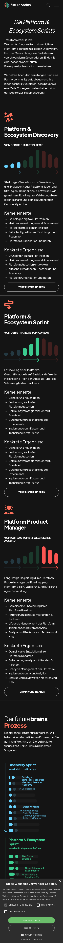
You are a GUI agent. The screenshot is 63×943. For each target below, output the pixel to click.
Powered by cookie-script (31, 939)
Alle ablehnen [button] (31, 928)
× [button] (60, 881)
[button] (31, 935)
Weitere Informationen (39, 899)
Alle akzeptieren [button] (31, 920)
